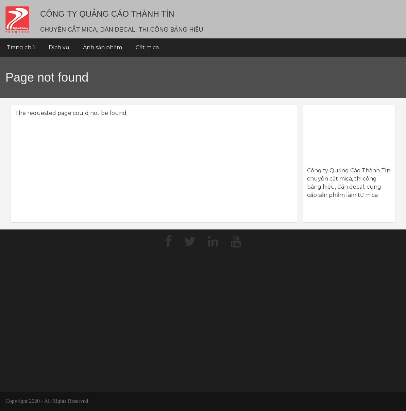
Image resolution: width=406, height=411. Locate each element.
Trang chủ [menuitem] (21, 47)
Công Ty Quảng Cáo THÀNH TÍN (107, 13)
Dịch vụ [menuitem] (59, 47)
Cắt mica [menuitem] (147, 47)
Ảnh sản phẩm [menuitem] (102, 47)
